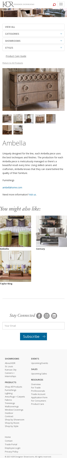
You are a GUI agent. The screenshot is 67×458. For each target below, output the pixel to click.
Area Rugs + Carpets (15, 396)
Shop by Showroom (14, 419)
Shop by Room (12, 422)
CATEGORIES (12, 33)
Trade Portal (11, 444)
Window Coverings (14, 409)
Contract (9, 416)
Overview (36, 384)
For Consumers (38, 400)
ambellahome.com (12, 187)
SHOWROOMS (12, 40)
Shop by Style (11, 426)
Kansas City (10, 369)
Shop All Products (13, 386)
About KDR (10, 363)
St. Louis (9, 366)
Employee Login (12, 448)
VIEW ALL (10, 26)
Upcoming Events (39, 363)
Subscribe (31, 336)
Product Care (37, 403)
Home (8, 437)
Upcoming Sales (39, 373)
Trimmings (10, 403)
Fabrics (8, 399)
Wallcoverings (12, 406)
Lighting (8, 393)
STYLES (9, 47)
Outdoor (9, 413)
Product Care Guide (16, 56)
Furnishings (10, 390)
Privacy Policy (11, 451)
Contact (8, 440)
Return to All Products (12, 63)
